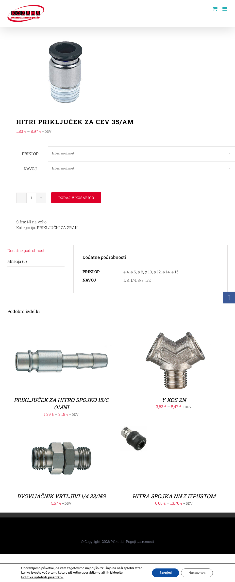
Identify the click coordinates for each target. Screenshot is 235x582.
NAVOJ (30, 168)
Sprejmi (165, 572)
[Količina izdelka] (31, 198)
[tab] (36, 250)
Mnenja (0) (17, 261)
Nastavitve (196, 572)
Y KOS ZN (174, 399)
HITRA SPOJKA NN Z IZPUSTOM (174, 496)
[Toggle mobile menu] (225, 8)
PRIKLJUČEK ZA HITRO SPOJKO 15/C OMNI (61, 403)
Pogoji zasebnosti (140, 541)
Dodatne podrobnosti (26, 250)
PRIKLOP (30, 153)
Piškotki (117, 541)
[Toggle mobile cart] (215, 8)
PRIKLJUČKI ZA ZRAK (57, 227)
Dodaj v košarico (76, 197)
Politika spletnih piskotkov (42, 577)
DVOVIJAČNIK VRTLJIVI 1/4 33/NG (61, 496)
